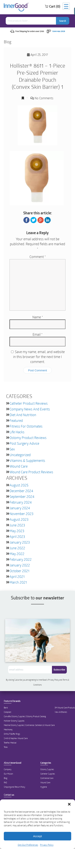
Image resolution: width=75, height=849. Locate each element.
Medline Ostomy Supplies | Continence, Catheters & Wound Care (29, 725)
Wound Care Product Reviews (31, 472)
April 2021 (17, 576)
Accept (37, 836)
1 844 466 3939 (58, 31)
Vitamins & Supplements (27, 460)
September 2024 (22, 496)
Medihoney (8, 729)
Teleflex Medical (10, 742)
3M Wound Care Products (65, 707)
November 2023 (21, 513)
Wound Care (19, 466)
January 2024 (20, 508)
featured (16, 420)
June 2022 (17, 548)
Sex (12, 449)
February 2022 (21, 559)
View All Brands (61, 712)
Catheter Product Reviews (29, 403)
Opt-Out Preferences (28, 844)
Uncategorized (20, 455)
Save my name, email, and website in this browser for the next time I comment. (39, 356)
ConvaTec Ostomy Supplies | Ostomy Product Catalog (25, 716)
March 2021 (18, 582)
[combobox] (31, 21)
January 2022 (20, 565)
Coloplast (7, 712)
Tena (5, 747)
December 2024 (21, 491)
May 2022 (17, 553)
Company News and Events (30, 409)
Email (37, 334)
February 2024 (21, 502)
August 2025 (19, 485)
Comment (38, 256)
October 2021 (19, 571)
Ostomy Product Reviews (28, 437)
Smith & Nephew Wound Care (16, 738)
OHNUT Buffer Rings (12, 734)
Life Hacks (17, 432)
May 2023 (17, 531)
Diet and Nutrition (23, 414)
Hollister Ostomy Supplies (14, 720)
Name (37, 317)
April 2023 (17, 536)
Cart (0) (52, 6)
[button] (69, 804)
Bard (6, 707)
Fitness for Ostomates (26, 426)
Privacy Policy (46, 844)
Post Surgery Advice (24, 443)
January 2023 (20, 542)
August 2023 (19, 519)
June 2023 (17, 525)
